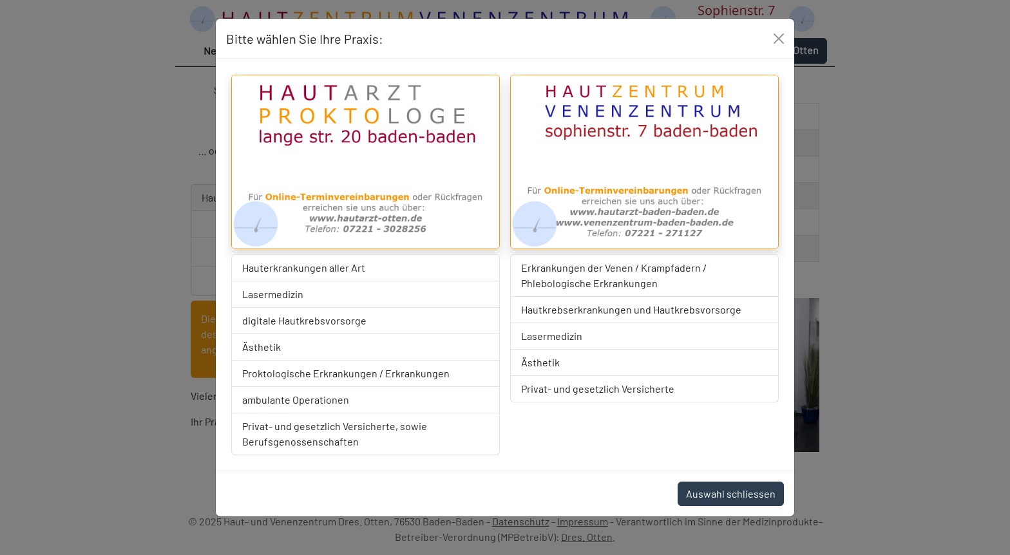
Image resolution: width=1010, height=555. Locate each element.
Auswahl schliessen (731, 493)
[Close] (778, 38)
